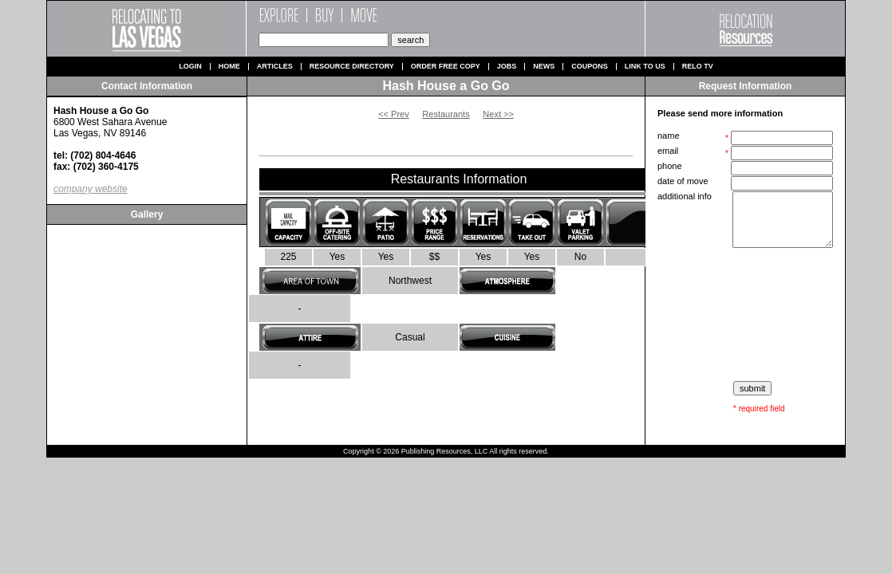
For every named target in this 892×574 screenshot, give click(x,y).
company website (90, 189)
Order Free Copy (445, 66)
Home (229, 66)
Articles (275, 66)
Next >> (498, 114)
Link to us (645, 66)
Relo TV (697, 66)
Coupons (589, 66)
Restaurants (445, 114)
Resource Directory (352, 66)
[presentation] (746, 315)
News (544, 66)
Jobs (507, 66)
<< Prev (393, 114)
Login (190, 66)
